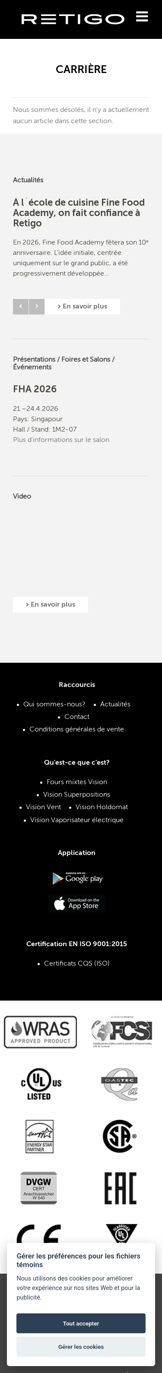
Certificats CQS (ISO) (77, 963)
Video (22, 496)
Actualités (28, 180)
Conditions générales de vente (76, 729)
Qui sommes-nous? (54, 704)
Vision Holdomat (102, 807)
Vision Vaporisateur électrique (77, 820)
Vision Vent (43, 807)
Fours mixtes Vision (77, 782)
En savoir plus (82, 306)
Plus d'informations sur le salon (61, 440)
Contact (76, 717)
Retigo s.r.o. (80, 32)
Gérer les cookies (81, 1346)
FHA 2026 (35, 389)
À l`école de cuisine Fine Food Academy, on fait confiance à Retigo (79, 213)
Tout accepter (81, 1323)
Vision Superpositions (76, 794)
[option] (81, 245)
